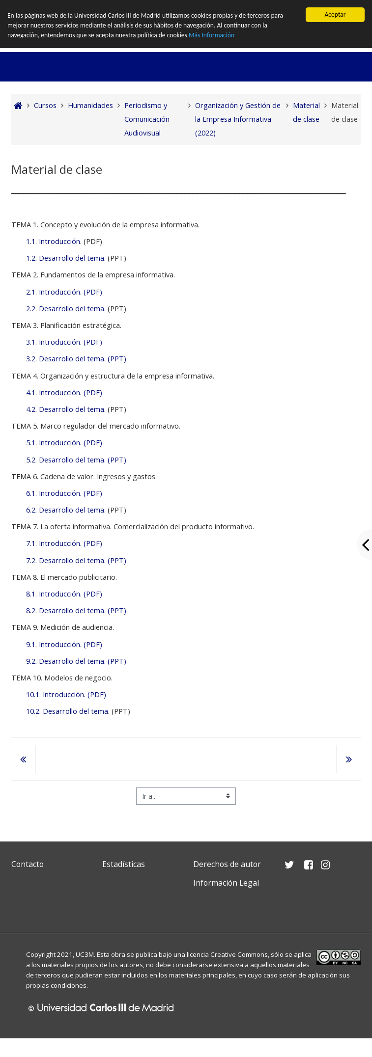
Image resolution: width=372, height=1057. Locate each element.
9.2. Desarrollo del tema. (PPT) (76, 661)
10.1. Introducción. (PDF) (66, 694)
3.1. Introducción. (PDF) (64, 342)
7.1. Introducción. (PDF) (64, 543)
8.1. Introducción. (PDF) (64, 593)
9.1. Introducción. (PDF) (64, 644)
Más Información (212, 35)
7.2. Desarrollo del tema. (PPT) (76, 560)
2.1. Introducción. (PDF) (64, 292)
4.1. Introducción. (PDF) (64, 392)
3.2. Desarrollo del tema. (66, 358)
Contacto (27, 864)
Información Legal (226, 882)
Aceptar (334, 14)
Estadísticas (123, 864)
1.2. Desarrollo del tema (65, 258)
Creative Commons (239, 953)
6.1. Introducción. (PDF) (64, 493)
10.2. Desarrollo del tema (67, 711)
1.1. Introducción (53, 241)
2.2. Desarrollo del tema (65, 308)
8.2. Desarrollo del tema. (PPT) (76, 610)
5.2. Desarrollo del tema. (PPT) (76, 459)
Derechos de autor (227, 864)
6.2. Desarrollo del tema (65, 510)
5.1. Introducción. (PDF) (64, 442)
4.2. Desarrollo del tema (65, 409)
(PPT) (116, 358)
